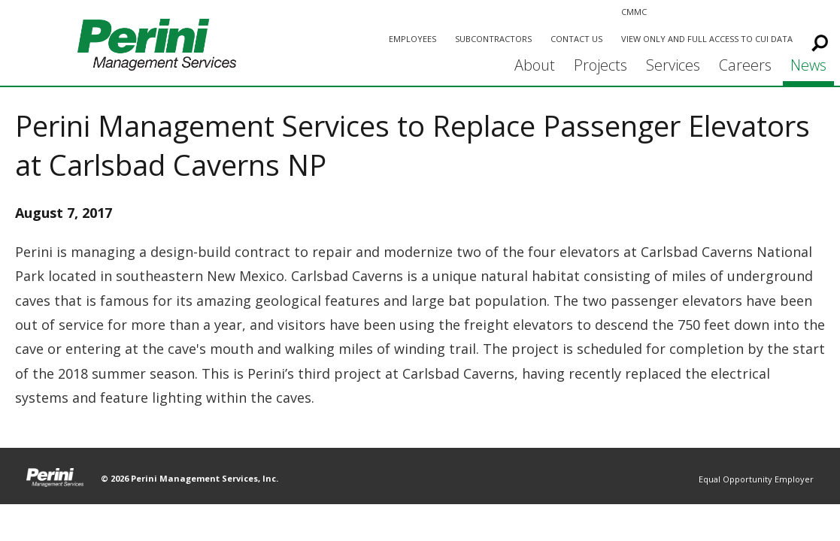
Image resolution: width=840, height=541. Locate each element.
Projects (600, 65)
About (534, 65)
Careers (745, 65)
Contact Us (576, 38)
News (808, 65)
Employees (412, 38)
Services (673, 65)
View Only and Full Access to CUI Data (707, 38)
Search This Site (817, 40)
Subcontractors (493, 38)
